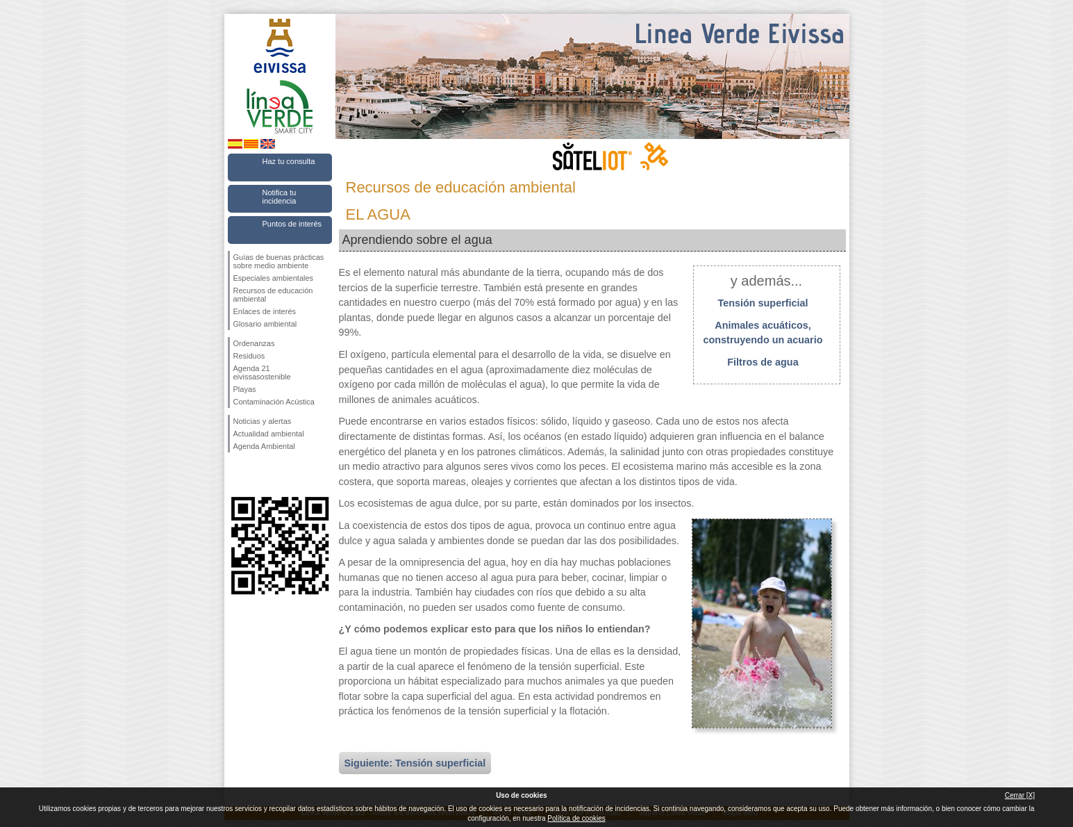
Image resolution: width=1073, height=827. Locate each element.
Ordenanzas (254, 343)
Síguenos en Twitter (259, 474)
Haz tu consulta (289, 161)
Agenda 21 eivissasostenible (262, 372)
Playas (244, 389)
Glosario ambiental (265, 324)
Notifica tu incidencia (280, 196)
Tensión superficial (762, 303)
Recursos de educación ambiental (273, 294)
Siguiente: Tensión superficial (415, 763)
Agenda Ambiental (264, 446)
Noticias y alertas (262, 421)
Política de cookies (576, 818)
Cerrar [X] (1020, 795)
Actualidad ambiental (268, 433)
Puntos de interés (292, 224)
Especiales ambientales (273, 278)
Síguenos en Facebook (236, 474)
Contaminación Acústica (274, 402)
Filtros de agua (762, 362)
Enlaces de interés (265, 311)
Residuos (249, 356)
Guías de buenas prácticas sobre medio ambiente (278, 261)
